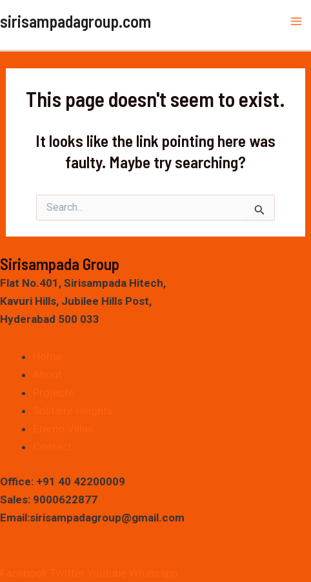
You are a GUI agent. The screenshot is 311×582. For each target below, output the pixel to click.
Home (47, 356)
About (47, 374)
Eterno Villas (63, 428)
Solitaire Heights (73, 410)
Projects (53, 392)
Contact (52, 446)
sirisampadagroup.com (75, 21)
